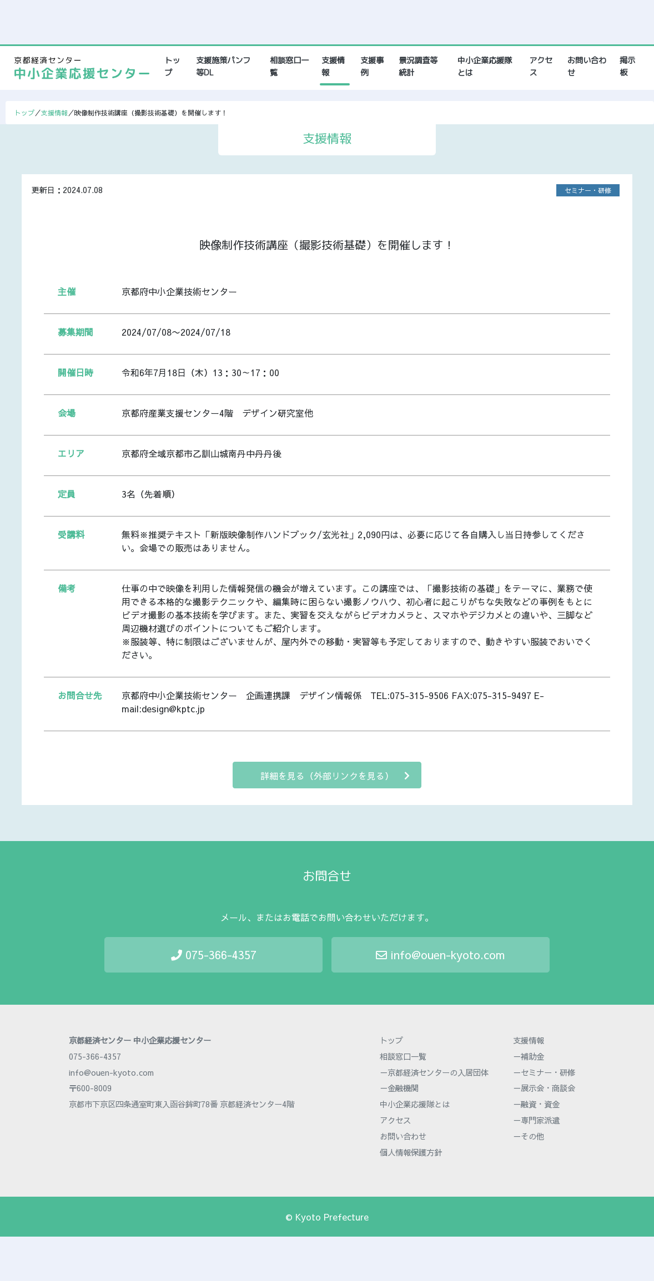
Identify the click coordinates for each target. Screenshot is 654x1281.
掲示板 (627, 66)
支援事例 (372, 66)
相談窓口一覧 (289, 66)
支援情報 (333, 66)
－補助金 (528, 1056)
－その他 (528, 1136)
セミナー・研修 (588, 190)
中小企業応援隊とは (484, 66)
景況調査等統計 (418, 66)
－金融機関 (399, 1087)
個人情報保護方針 (411, 1152)
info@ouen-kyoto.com (440, 954)
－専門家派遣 (536, 1120)
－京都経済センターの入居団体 (434, 1072)
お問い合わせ (586, 66)
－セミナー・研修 (544, 1072)
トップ (174, 66)
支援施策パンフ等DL (223, 66)
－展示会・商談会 (544, 1087)
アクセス (540, 66)
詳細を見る (335, 775)
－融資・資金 (536, 1104)
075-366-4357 (213, 954)
